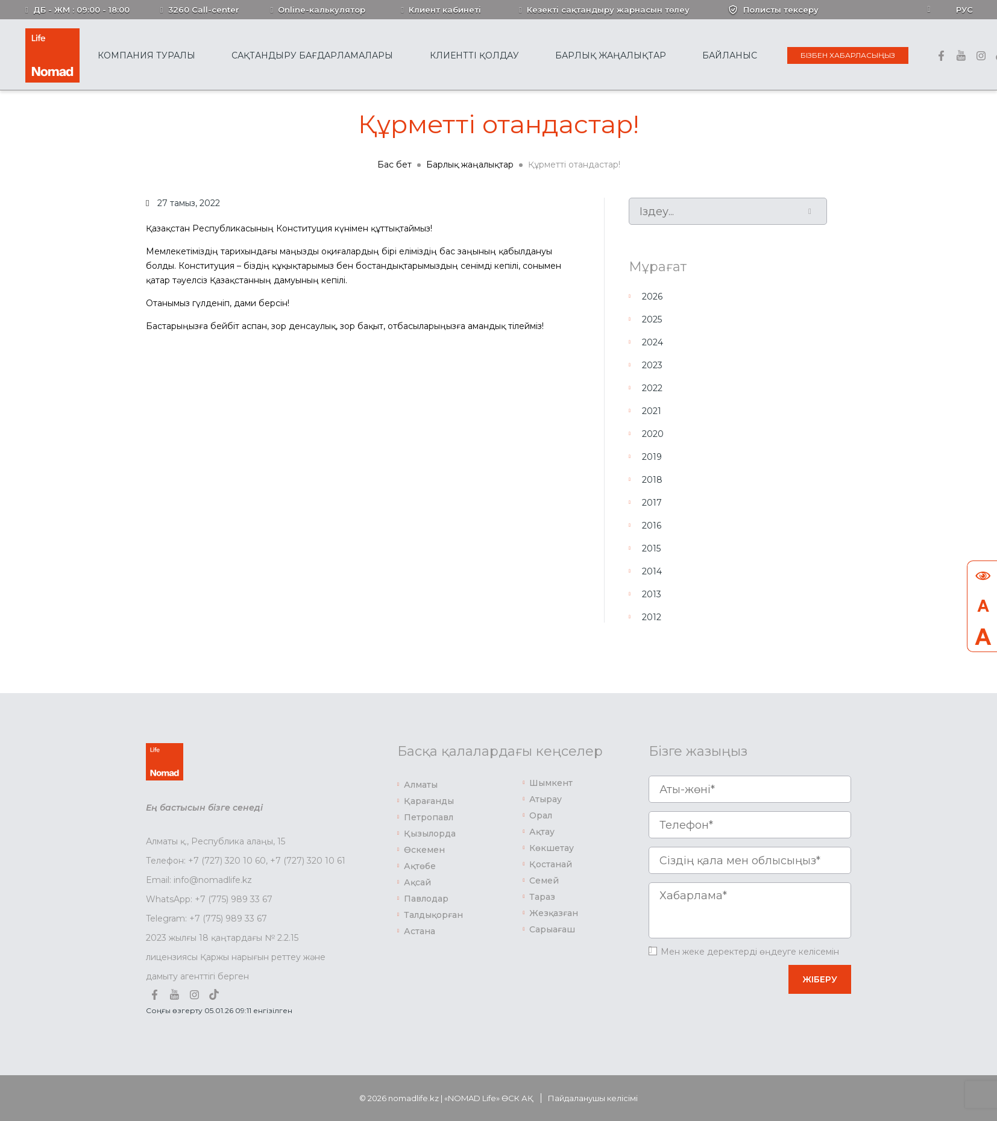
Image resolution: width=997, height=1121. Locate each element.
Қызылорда (430, 833)
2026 (652, 296)
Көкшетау (551, 848)
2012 (651, 617)
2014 (652, 571)
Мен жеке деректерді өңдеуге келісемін (750, 951)
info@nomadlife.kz (213, 880)
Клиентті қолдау (474, 55)
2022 (652, 388)
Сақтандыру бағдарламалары (312, 55)
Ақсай (417, 882)
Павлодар (426, 898)
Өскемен (424, 849)
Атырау (545, 799)
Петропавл (428, 817)
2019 (652, 456)
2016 (651, 525)
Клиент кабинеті (445, 9)
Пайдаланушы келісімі (593, 1098)
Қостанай (550, 864)
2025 (652, 319)
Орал (540, 815)
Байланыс (729, 55)
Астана (419, 931)
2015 (651, 548)
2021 (651, 411)
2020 (653, 434)
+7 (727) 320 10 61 (307, 860)
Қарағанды (429, 801)
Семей (544, 880)
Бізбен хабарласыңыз (847, 55)
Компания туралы (146, 55)
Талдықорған (433, 914)
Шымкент (551, 782)
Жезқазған (553, 913)
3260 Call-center (203, 9)
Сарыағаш (552, 929)
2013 (651, 594)
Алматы (421, 784)
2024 (652, 342)
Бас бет (394, 164)
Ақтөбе (420, 866)
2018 (652, 479)
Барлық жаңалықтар (610, 55)
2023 (652, 365)
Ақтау (542, 831)
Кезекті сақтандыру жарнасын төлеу (608, 9)
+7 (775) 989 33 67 (233, 899)
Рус (964, 9)
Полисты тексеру (781, 9)
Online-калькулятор (321, 9)
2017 (652, 502)
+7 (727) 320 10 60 (227, 860)
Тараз (542, 896)
